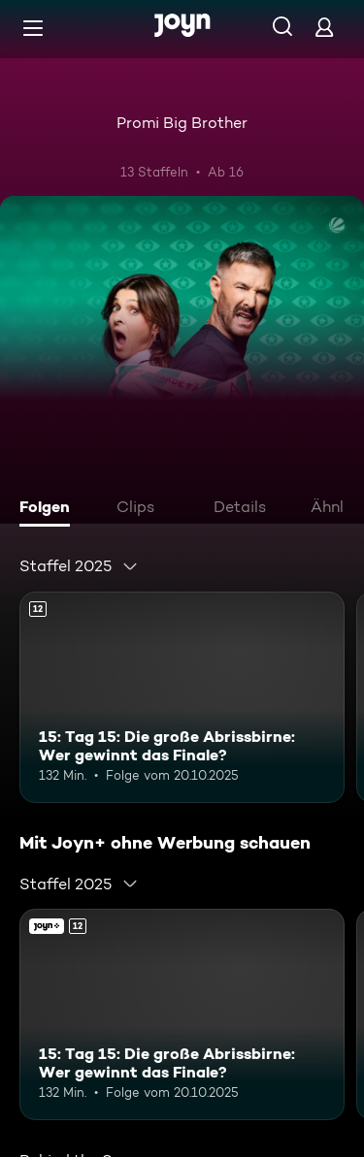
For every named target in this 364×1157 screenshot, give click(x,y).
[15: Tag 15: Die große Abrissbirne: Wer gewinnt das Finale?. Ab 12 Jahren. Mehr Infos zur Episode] (182, 697)
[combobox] (79, 566)
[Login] (324, 27)
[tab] (49, 509)
